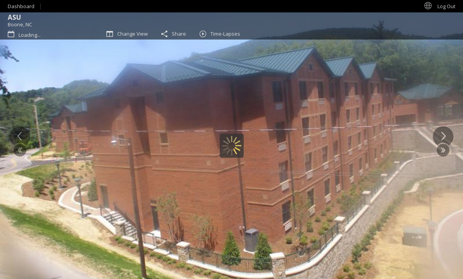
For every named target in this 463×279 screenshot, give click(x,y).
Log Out (446, 6)
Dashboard (21, 6)
